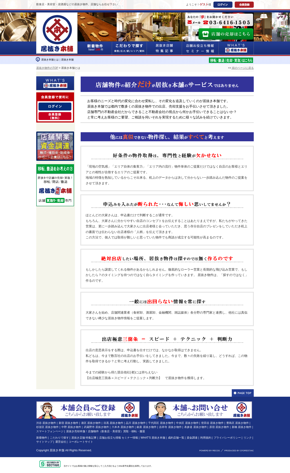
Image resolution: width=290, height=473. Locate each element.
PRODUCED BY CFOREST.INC (239, 450)
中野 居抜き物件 (71, 427)
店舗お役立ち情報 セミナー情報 (118, 437)
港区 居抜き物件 (91, 423)
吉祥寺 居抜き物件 (170, 427)
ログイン (222, 5)
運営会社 (60, 441)
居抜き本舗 (57, 450)
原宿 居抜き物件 (219, 427)
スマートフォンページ (49, 431)
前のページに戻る (242, 68)
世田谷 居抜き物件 (212, 423)
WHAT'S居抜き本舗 (236, 48)
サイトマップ (44, 441)
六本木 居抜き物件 (123, 427)
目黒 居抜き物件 (113, 423)
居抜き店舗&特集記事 (164, 48)
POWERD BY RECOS (209, 450)
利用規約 (205, 437)
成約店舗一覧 (176, 437)
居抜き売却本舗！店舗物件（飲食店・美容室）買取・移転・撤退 (105, 431)
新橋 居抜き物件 (241, 427)
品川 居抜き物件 (135, 423)
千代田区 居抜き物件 (160, 423)
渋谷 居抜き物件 (46, 423)
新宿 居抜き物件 (68, 423)
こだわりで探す (129, 48)
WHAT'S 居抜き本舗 (153, 437)
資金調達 (192, 437)
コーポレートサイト (81, 441)
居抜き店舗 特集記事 (84, 437)
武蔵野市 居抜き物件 (96, 427)
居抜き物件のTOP (47, 68)
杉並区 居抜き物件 (47, 427)
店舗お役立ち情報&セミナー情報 (200, 48)
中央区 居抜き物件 (187, 423)
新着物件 (41, 437)
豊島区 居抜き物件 (237, 423)
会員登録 (244, 5)
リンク (248, 437)
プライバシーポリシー (227, 437)
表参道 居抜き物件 (195, 427)
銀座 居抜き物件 (146, 427)
